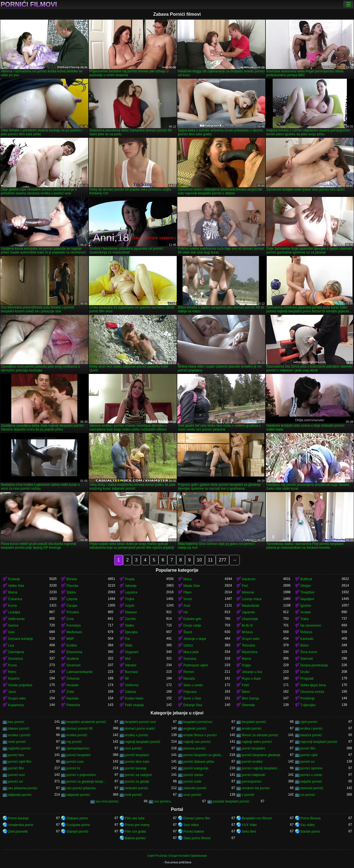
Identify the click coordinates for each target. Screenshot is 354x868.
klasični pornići (311, 735)
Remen (188, 672)
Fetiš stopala (134, 705)
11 (210, 560)
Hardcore (248, 579)
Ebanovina (74, 652)
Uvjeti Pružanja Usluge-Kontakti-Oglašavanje (177, 855)
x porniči (248, 795)
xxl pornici (307, 795)
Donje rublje (192, 625)
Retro (12, 672)
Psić (245, 586)
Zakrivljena (16, 652)
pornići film (16, 768)
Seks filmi (249, 831)
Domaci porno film (196, 818)
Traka (304, 619)
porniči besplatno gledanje (261, 755)
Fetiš (245, 685)
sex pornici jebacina (80, 788)
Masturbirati (250, 606)
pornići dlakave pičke (198, 762)
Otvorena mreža (312, 692)
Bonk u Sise (192, 698)
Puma (12, 665)
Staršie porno (310, 831)
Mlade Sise (191, 586)
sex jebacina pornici (22, 788)
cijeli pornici (308, 722)
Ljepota (71, 599)
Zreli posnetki (18, 831)
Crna (70, 619)
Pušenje (14, 579)
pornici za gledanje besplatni (87, 781)
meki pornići (17, 742)
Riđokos (306, 632)
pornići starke (193, 775)
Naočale (72, 698)
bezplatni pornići (254, 722)
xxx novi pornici (107, 801)
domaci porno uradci (140, 728)
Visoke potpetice (20, 685)
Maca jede (191, 652)
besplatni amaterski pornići (86, 722)
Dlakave (131, 612)
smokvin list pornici (256, 788)
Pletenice (73, 705)
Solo (11, 632)
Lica (11, 645)
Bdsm (304, 645)
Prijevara (189, 692)
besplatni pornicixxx (197, 722)
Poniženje (307, 698)
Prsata (130, 579)
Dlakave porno (77, 818)
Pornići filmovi (29, 4)
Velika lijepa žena (313, 685)
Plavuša (72, 586)
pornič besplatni (253, 748)
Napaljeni (307, 599)
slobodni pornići (194, 788)
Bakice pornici (135, 838)
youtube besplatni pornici (231, 801)
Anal (186, 606)
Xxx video (307, 825)
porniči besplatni (137, 755)
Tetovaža (248, 645)
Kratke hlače (134, 698)
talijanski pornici (78, 795)
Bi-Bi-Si (247, 625)
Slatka (71, 592)
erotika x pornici (136, 735)
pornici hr (73, 768)
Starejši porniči (77, 831)
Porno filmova (310, 818)
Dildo (128, 645)
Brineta (71, 579)
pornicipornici (251, 781)
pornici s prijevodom (81, 775)
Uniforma (132, 685)
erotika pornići (76, 735)
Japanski (248, 612)
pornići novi (16, 775)
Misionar (248, 592)
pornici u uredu (311, 775)
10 (199, 560)
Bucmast (131, 672)
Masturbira (249, 652)
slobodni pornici (136, 788)
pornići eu (307, 762)
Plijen (187, 592)
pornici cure (75, 762)
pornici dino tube (137, 762)
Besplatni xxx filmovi (257, 818)
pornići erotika (252, 762)
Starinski (306, 659)
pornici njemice (311, 768)
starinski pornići (311, 788)
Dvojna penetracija (314, 665)
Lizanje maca (251, 599)
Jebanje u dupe (194, 639)
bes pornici (16, 722)
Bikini (246, 692)
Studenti (72, 659)
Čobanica (15, 599)
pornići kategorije (196, 768)
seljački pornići (311, 781)
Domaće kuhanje (20, 639)
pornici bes (16, 755)
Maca (187, 579)
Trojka (129, 599)
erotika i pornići (19, 735)
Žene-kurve (308, 652)
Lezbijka (14, 612)
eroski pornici (251, 728)
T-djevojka (308, 705)
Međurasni (74, 632)
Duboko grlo (192, 619)
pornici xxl (15, 781)
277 (222, 560)
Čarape (71, 606)
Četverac (73, 678)
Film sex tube (135, 818)
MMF (70, 639)
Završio (130, 619)
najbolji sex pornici (196, 742)
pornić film (308, 748)
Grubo (304, 672)
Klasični (13, 678)
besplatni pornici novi (140, 722)
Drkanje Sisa (192, 705)
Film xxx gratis (135, 831)
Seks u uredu (193, 685)
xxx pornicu (162, 801)
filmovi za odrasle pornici (260, 735)
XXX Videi (249, 825)
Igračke (305, 606)
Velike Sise (16, 586)
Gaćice (13, 625)
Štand (187, 632)
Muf (128, 659)
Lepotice (131, 592)
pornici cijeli (308, 755)
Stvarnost (73, 665)
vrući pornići (192, 795)
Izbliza (188, 645)
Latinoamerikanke (79, 672)
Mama (12, 592)
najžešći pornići (19, 748)
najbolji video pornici (257, 742)
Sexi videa (191, 825)
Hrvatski (72, 685)
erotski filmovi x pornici (200, 735)
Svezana (189, 659)
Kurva (12, 606)
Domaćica (15, 659)
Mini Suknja (250, 698)
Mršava (247, 632)
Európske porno (78, 825)
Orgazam (132, 652)
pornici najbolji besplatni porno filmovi (262, 768)
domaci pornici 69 (79, 728)
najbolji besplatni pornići (142, 742)
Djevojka (131, 632)
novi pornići (133, 748)
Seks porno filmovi (196, 838)
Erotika (71, 645)
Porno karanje (18, 818)
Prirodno (72, 612)
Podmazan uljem (195, 665)
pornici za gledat (137, 781)
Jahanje (131, 586)
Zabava (130, 692)
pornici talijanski (253, 775)
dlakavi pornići (18, 728)
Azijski (129, 606)
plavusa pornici (194, 748)
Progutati (307, 678)
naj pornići (74, 742)
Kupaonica (16, 705)
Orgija (246, 665)
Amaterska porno (20, 825)
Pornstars (73, 625)
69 (127, 678)
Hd (185, 612)
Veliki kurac (16, 619)
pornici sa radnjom (138, 775)
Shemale (248, 705)
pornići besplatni (78, 755)
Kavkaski (307, 639)
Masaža (189, 678)
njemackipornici (77, 748)
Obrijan (305, 586)
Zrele (70, 692)
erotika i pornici (311, 728)
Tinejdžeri (307, 592)
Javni (12, 692)
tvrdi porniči (133, 795)
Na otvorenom (310, 625)
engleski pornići (194, 728)
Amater (305, 612)
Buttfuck (306, 579)
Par (127, 639)
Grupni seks (250, 639)
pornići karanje (136, 768)
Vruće (187, 599)
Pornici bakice (193, 831)
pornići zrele (192, 781)
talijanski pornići (20, 795)
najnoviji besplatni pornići (318, 742)
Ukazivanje (250, 619)
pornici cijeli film (19, 762)
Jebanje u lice (252, 672)
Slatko (129, 625)
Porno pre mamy (137, 825)
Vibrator (131, 665)
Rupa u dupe (251, 678)
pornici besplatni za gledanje (204, 755)
